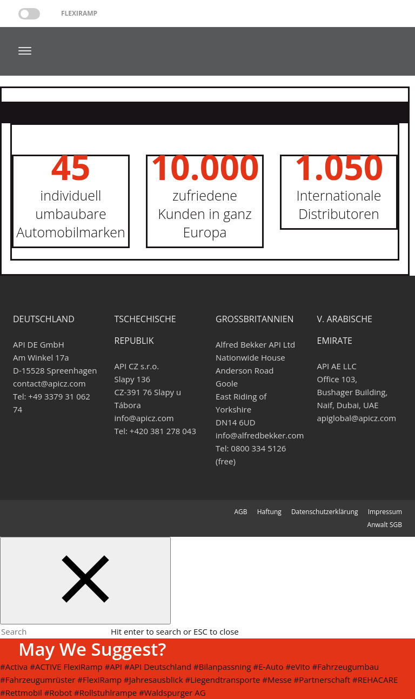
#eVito (297, 666)
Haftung (269, 511)
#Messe (276, 679)
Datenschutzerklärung (324, 511)
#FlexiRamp (99, 679)
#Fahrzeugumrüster (37, 679)
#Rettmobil (21, 692)
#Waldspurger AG (172, 692)
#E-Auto (268, 666)
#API (113, 666)
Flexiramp (79, 13)
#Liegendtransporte (222, 679)
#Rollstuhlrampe (105, 692)
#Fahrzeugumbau (345, 666)
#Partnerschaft (322, 679)
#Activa (14, 666)
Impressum (385, 511)
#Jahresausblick (153, 679)
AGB (240, 511)
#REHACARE (375, 679)
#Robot (58, 692)
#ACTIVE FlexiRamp (66, 666)
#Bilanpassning (222, 666)
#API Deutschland (157, 666)
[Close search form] (85, 580)
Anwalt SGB (384, 524)
